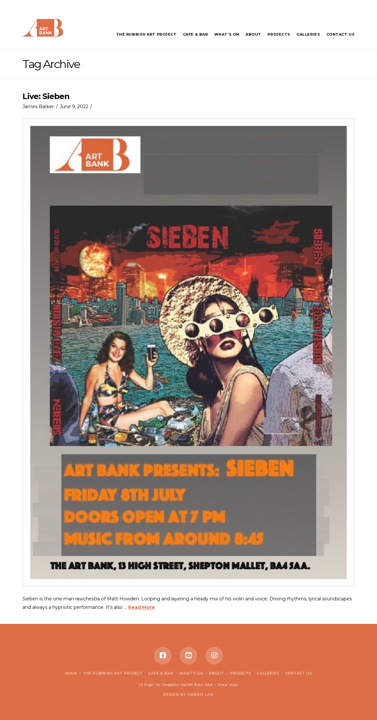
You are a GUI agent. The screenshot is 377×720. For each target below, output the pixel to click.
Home (71, 673)
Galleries (268, 673)
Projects (240, 673)
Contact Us (298, 673)
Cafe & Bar (160, 673)
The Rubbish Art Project (113, 673)
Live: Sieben (46, 96)
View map (228, 684)
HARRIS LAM (201, 694)
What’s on (191, 673)
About (216, 673)
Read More (141, 607)
